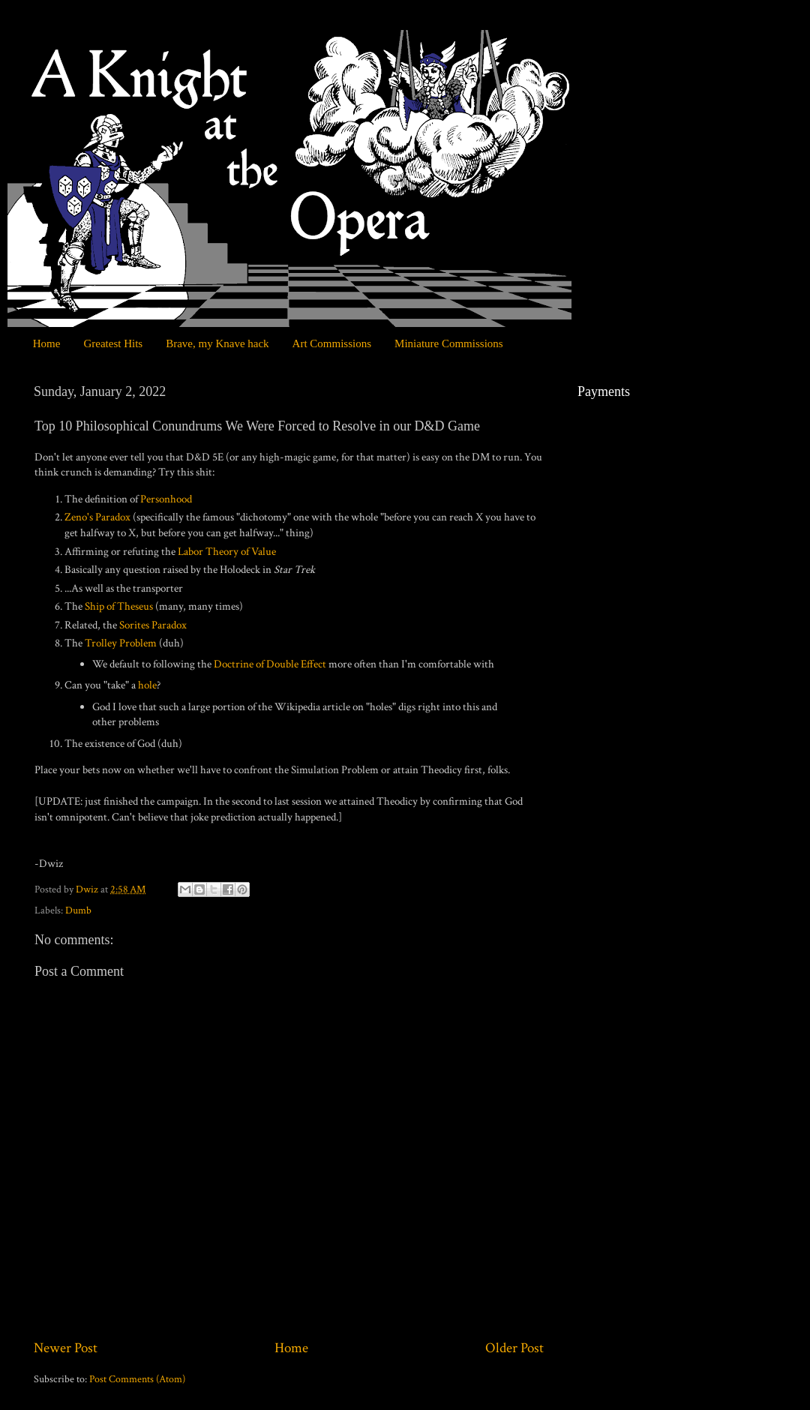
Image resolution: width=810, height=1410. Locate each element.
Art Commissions (331, 344)
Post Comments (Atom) (137, 1379)
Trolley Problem (121, 643)
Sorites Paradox (153, 625)
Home (47, 344)
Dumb (78, 910)
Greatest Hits (112, 344)
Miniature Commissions (448, 344)
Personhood (166, 499)
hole (147, 685)
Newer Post (66, 1348)
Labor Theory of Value (227, 551)
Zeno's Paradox (97, 517)
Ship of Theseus (119, 606)
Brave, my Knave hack (217, 344)
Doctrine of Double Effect (270, 664)
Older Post (514, 1348)
